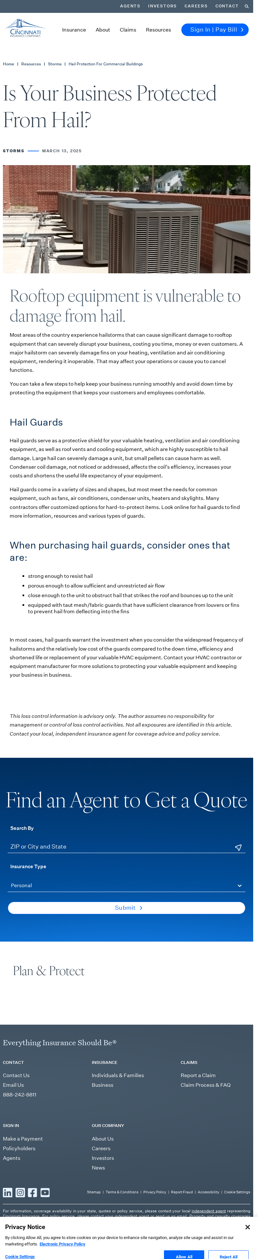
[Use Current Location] (238, 847)
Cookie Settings (237, 1192)
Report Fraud (182, 1192)
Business (102, 1085)
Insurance (74, 30)
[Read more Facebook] (32, 1192)
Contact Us (16, 1075)
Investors (162, 6)
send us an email (171, 1216)
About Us (103, 1139)
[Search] (247, 6)
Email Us (13, 1085)
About (103, 30)
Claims (128, 30)
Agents (130, 6)
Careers (196, 6)
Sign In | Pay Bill (217, 29)
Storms (55, 64)
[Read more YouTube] (45, 1192)
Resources (158, 30)
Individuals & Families (118, 1075)
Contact (227, 6)
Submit (128, 907)
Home (8, 64)
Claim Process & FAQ (206, 1085)
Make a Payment (23, 1139)
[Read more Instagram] (20, 1192)
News (98, 1168)
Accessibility (208, 1192)
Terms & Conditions (122, 1192)
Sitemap (94, 1192)
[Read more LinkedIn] (8, 1192)
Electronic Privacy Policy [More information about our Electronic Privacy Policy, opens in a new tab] (62, 1250)
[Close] (248, 1233)
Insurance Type (28, 866)
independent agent (209, 1211)
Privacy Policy (154, 1192)
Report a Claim (198, 1075)
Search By (22, 828)
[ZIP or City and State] (126, 847)
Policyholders (19, 1148)
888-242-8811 (19, 1095)
